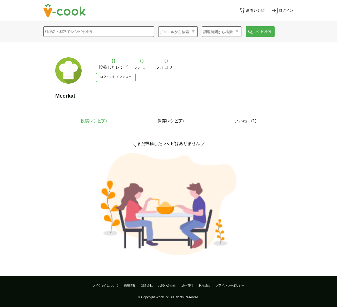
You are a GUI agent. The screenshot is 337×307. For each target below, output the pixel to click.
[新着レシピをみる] (252, 10)
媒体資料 (187, 285)
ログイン (286, 10)
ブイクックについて (105, 285)
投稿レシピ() (94, 121)
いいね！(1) (245, 121)
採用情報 (130, 285)
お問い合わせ (167, 285)
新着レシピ (255, 10)
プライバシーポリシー (230, 285)
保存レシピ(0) (170, 121)
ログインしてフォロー (116, 77)
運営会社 (147, 285)
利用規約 (204, 285)
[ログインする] (283, 10)
